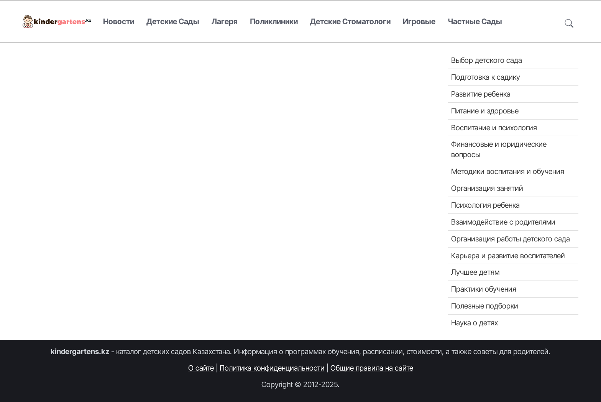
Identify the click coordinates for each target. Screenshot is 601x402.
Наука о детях (474, 322)
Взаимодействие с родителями (503, 221)
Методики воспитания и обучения (507, 171)
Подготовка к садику (485, 77)
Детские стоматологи (350, 21)
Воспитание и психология (494, 127)
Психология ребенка (485, 205)
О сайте (201, 367)
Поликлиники (274, 21)
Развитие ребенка (481, 93)
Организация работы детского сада (510, 238)
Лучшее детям (475, 272)
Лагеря (225, 21)
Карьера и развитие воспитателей (508, 255)
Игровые (419, 21)
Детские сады (172, 21)
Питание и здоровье (485, 110)
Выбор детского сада (486, 60)
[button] (569, 21)
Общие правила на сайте (371, 367)
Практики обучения (483, 289)
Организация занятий (487, 188)
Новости (118, 21)
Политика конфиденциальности (272, 367)
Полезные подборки (484, 305)
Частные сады (475, 21)
